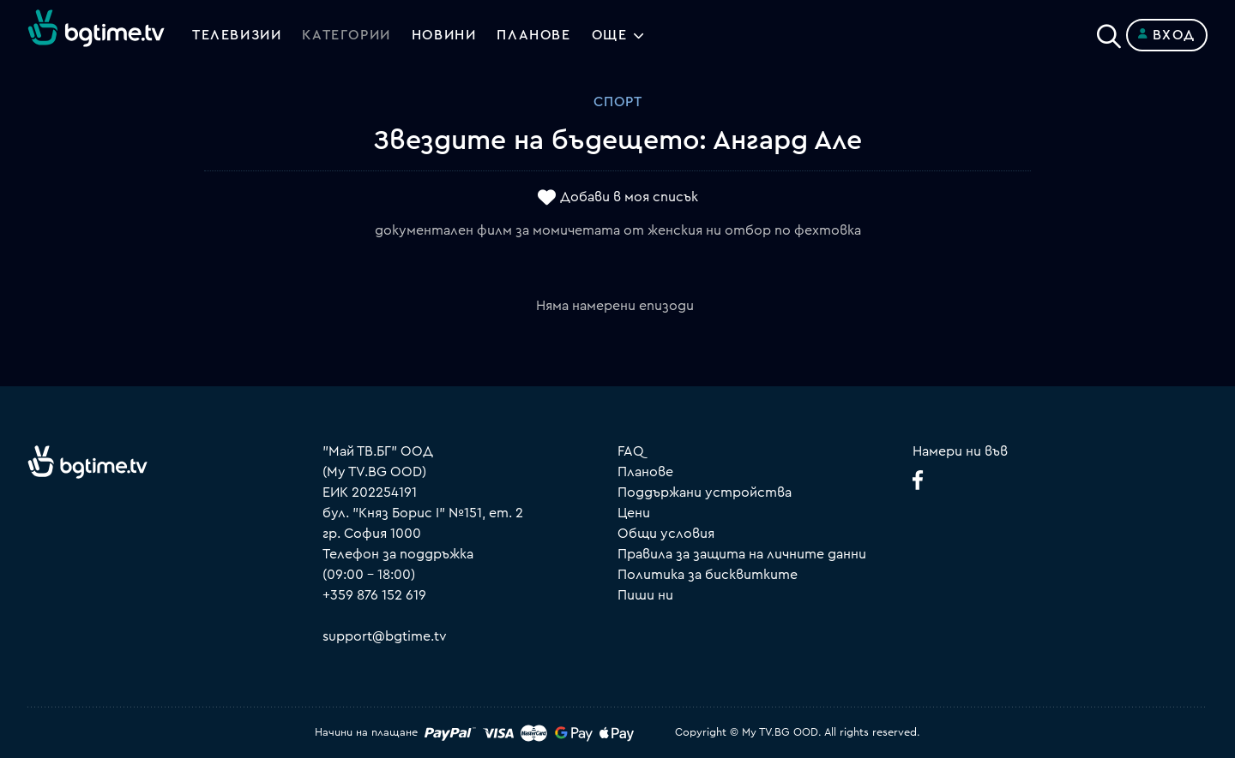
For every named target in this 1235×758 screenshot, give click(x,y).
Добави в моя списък (629, 198)
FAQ (631, 451)
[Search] (1109, 31)
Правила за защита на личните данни (742, 554)
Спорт (617, 102)
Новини (444, 35)
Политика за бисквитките (708, 575)
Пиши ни (645, 595)
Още (610, 35)
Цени (634, 513)
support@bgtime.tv (384, 636)
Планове (645, 472)
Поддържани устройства (705, 492)
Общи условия (666, 533)
